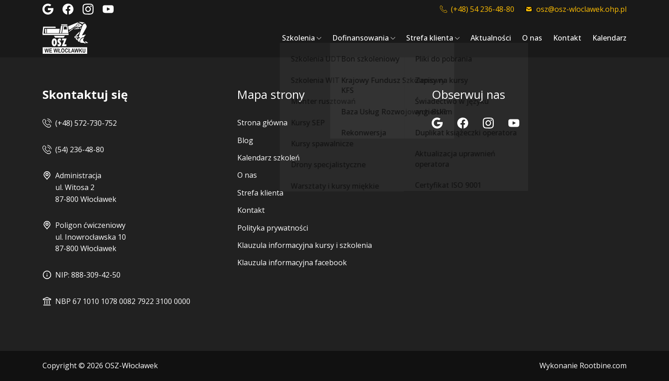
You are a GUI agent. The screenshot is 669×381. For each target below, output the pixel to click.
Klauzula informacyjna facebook (292, 262)
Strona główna (262, 123)
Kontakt (567, 38)
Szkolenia (298, 38)
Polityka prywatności (272, 228)
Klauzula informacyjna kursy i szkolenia (304, 245)
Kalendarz (609, 38)
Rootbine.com (603, 365)
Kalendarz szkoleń (268, 158)
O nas (532, 38)
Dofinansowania (360, 38)
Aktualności (490, 38)
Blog (245, 140)
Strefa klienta (429, 38)
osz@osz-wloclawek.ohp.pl (576, 9)
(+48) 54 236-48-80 (477, 9)
